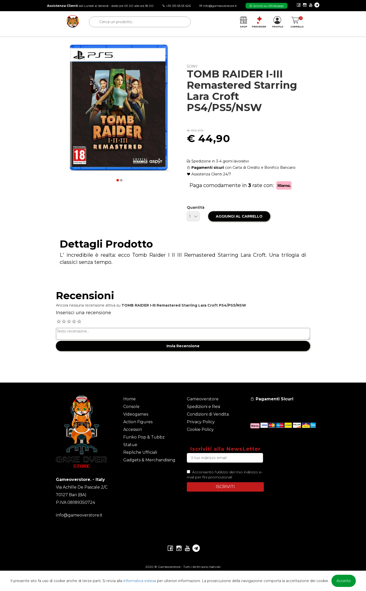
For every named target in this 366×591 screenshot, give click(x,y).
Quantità (195, 207)
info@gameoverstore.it (79, 515)
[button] (117, 180)
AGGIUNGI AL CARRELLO (239, 216)
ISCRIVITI (225, 486)
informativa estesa (139, 581)
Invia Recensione (183, 346)
